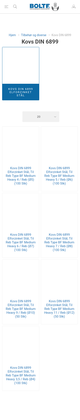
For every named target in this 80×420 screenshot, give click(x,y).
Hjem (12, 35)
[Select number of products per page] (41, 116)
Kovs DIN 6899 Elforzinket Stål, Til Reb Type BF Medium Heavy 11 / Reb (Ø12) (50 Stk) (59, 308)
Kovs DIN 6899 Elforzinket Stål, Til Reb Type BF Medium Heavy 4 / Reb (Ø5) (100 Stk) (21, 175)
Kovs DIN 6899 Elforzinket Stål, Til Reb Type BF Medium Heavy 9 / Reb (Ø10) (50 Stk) (21, 308)
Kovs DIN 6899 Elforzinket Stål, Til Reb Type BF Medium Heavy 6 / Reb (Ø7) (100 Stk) (21, 242)
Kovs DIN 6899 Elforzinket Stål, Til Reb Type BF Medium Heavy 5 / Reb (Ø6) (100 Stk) (59, 175)
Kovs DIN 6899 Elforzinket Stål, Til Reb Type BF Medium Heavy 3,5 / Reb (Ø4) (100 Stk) (21, 375)
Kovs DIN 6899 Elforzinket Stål (20, 92)
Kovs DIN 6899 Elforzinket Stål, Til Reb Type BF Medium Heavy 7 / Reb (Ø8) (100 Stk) (59, 242)
